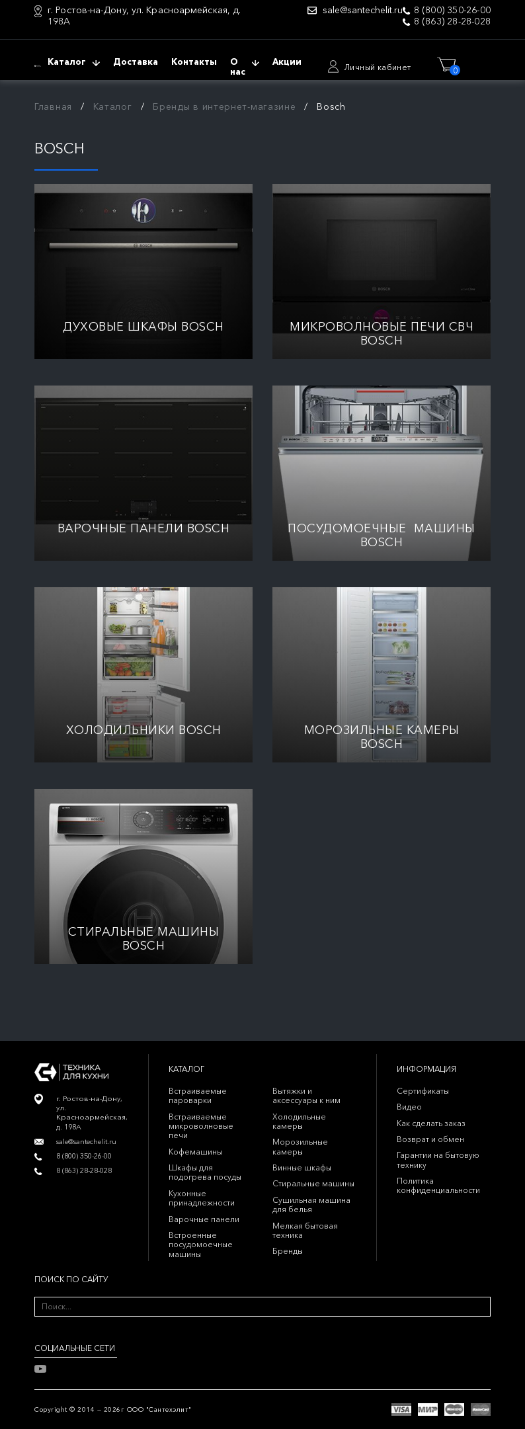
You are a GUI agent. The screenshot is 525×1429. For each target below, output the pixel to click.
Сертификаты (423, 1091)
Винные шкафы (301, 1167)
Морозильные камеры (300, 1146)
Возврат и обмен (430, 1139)
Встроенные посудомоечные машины (201, 1244)
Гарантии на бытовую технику (438, 1159)
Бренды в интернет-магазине (224, 106)
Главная (53, 106)
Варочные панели (204, 1219)
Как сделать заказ (431, 1123)
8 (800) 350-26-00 (452, 10)
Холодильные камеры (299, 1121)
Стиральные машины (313, 1183)
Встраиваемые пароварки (198, 1095)
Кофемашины (195, 1152)
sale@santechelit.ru (363, 10)
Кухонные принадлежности (202, 1197)
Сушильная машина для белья (311, 1204)
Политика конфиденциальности (438, 1185)
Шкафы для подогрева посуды (205, 1172)
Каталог (112, 106)
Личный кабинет (377, 67)
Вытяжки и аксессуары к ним (306, 1095)
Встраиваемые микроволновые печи (201, 1126)
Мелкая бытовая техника (305, 1230)
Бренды (287, 1251)
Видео (409, 1107)
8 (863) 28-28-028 (452, 21)
